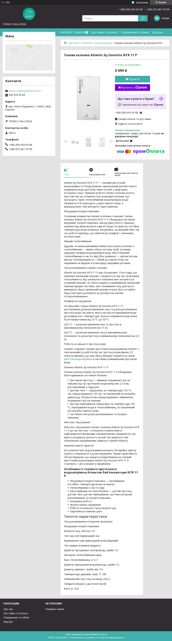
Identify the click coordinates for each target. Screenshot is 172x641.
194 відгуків (142, 2)
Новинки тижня (54, 609)
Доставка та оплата (104, 32)
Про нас (8, 609)
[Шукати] (143, 18)
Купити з (134, 87)
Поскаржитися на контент (82, 637)
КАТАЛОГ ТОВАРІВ (73, 32)
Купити (134, 79)
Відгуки (157, 32)
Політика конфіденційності (110, 637)
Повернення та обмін (135, 32)
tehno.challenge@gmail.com (25, 90)
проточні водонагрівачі (78, 359)
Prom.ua (103, 634)
